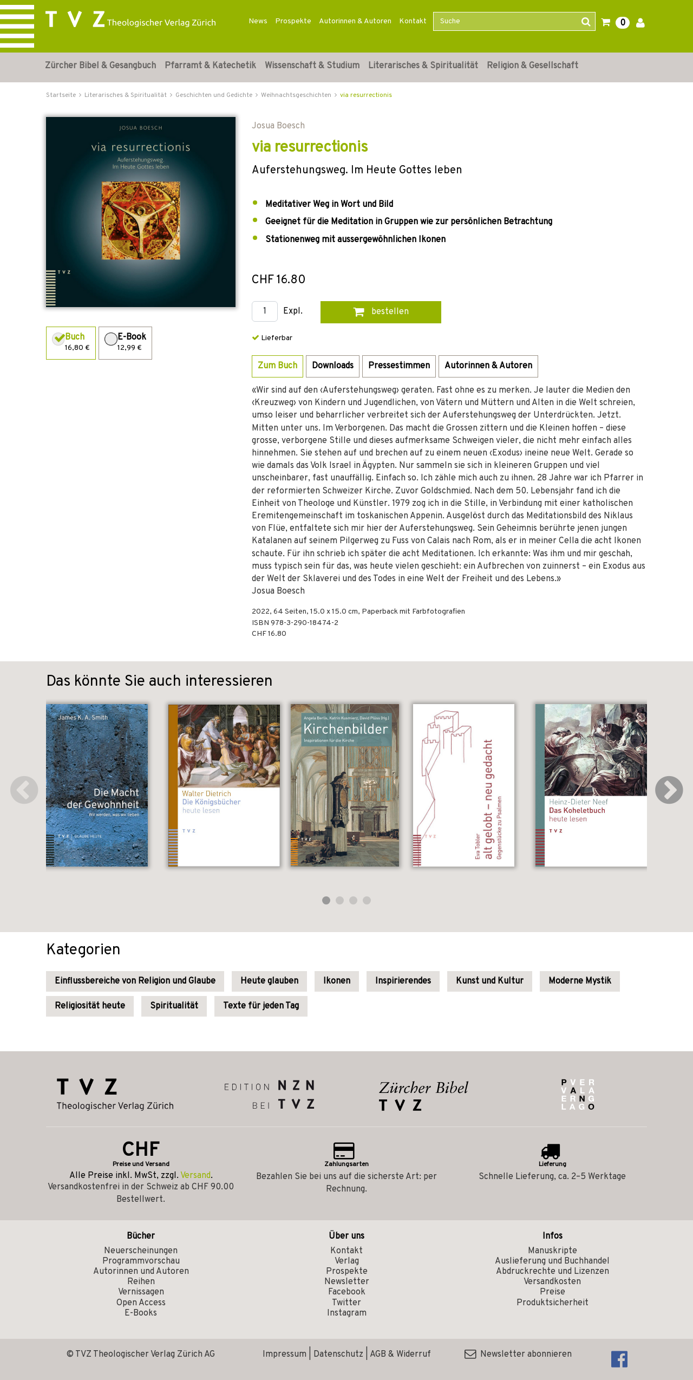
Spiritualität (174, 1006)
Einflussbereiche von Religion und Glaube (135, 981)
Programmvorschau (141, 1261)
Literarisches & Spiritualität (423, 66)
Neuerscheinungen (141, 1251)
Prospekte (293, 21)
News (258, 21)
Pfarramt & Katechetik (210, 66)
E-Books (141, 1313)
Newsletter (346, 1282)
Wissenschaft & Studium (312, 66)
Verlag (347, 1261)
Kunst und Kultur (490, 981)
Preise (552, 1292)
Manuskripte (552, 1251)
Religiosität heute (90, 1006)
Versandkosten (552, 1282)
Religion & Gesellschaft (532, 66)
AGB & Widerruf (400, 1354)
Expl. (293, 312)
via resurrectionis (366, 95)
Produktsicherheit (553, 1303)
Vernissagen (141, 1292)
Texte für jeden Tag (261, 1006)
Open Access (141, 1303)
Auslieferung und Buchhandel (552, 1261)
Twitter (346, 1303)
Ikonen (336, 981)
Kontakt (413, 21)
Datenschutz (338, 1354)
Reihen (141, 1282)
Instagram (347, 1313)
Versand (195, 1175)
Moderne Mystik (579, 981)
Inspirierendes (403, 981)
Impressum (284, 1354)
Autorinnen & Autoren (355, 21)
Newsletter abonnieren (518, 1354)
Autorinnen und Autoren (141, 1271)
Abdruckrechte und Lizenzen (552, 1271)
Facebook (346, 1292)
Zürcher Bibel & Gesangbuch (100, 66)
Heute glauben (269, 981)
